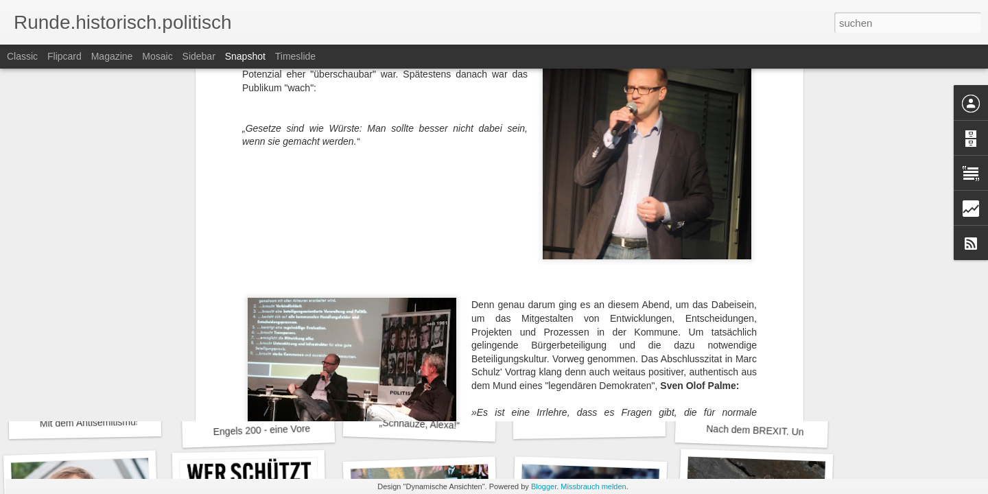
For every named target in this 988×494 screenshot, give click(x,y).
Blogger (543, 486)
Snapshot (245, 56)
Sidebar (199, 56)
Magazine (112, 56)
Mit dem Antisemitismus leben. (104, 422)
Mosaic (157, 56)
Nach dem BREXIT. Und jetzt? (770, 431)
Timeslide (295, 56)
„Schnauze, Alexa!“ (419, 424)
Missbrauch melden (593, 486)
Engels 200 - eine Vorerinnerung (282, 429)
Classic (22, 56)
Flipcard (64, 56)
